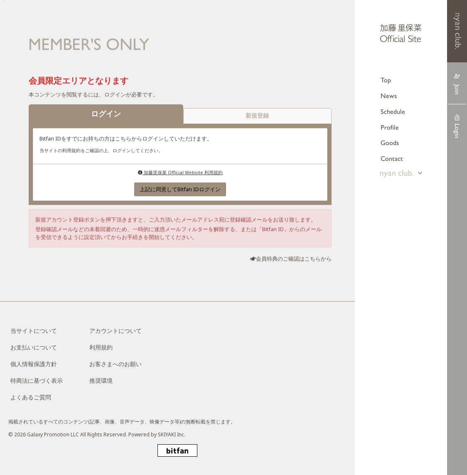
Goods (390, 143)
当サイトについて (33, 331)
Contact (392, 158)
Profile (390, 127)
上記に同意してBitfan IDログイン (180, 189)
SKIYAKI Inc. (171, 434)
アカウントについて (115, 331)
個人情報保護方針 (33, 364)
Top (386, 80)
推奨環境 (101, 380)
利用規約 (101, 347)
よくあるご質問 (30, 397)
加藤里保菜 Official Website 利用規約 (180, 173)
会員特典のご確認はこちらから (294, 259)
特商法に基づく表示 (36, 380)
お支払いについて (33, 347)
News (389, 96)
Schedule (393, 112)
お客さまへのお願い (115, 364)
